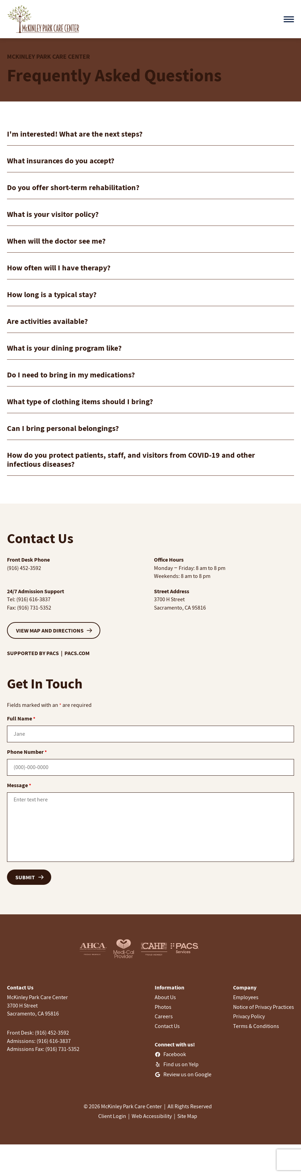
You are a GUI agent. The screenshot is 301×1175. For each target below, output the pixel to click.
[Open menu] (289, 19)
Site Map (187, 1115)
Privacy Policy (249, 1016)
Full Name (21, 718)
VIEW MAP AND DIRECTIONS (50, 630)
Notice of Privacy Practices (263, 1006)
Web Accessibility (152, 1115)
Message (19, 785)
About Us (165, 997)
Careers (164, 1016)
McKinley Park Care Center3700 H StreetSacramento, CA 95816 (37, 1005)
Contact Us (167, 1025)
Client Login (112, 1115)
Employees (245, 997)
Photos (163, 1006)
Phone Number (27, 751)
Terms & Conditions (256, 1025)
